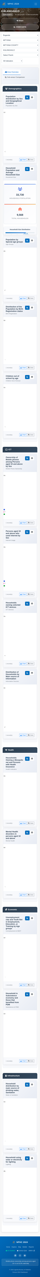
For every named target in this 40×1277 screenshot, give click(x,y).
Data (30, 159)
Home (8, 1247)
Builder (25, 1247)
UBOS (32, 1250)
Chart (23, 159)
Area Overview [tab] (11, 72)
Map (19, 1247)
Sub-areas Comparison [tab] (15, 77)
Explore (14, 1247)
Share (20, 21)
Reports (31, 1247)
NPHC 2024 (10, 4)
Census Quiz (22, 1250)
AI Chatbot (10, 1250)
